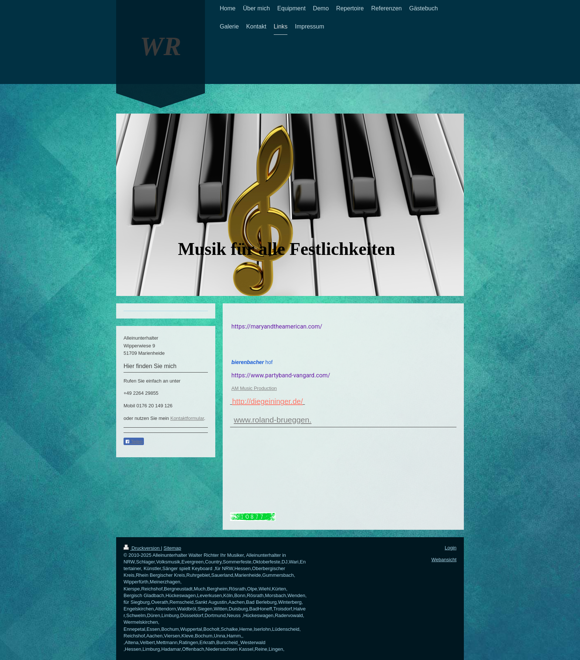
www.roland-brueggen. (272, 419)
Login (450, 547)
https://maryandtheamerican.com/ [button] (277, 326)
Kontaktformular (187, 418)
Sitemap (172, 548)
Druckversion (142, 548)
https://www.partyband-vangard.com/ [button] (281, 375)
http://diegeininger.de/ (267, 401)
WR (160, 46)
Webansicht (443, 559)
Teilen (133, 441)
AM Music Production (254, 388)
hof (252, 362)
